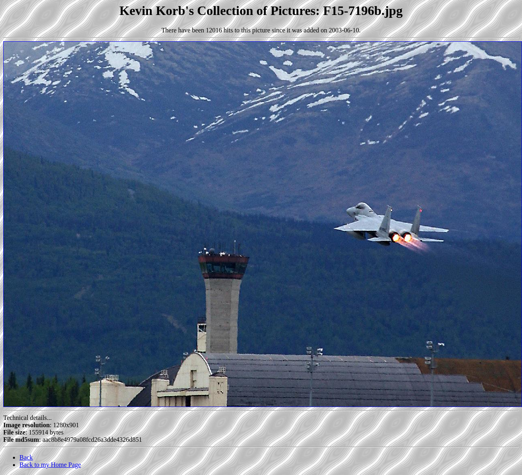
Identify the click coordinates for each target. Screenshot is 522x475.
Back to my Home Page (50, 464)
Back (26, 457)
